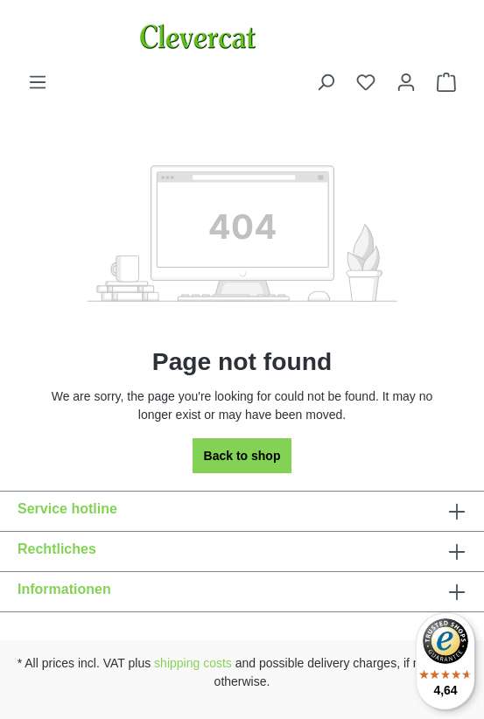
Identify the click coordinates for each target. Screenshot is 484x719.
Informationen (64, 589)
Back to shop (242, 456)
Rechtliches (57, 548)
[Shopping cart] (446, 82)
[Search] (325, 82)
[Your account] (406, 82)
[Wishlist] (366, 82)
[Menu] (38, 82)
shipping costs (193, 663)
